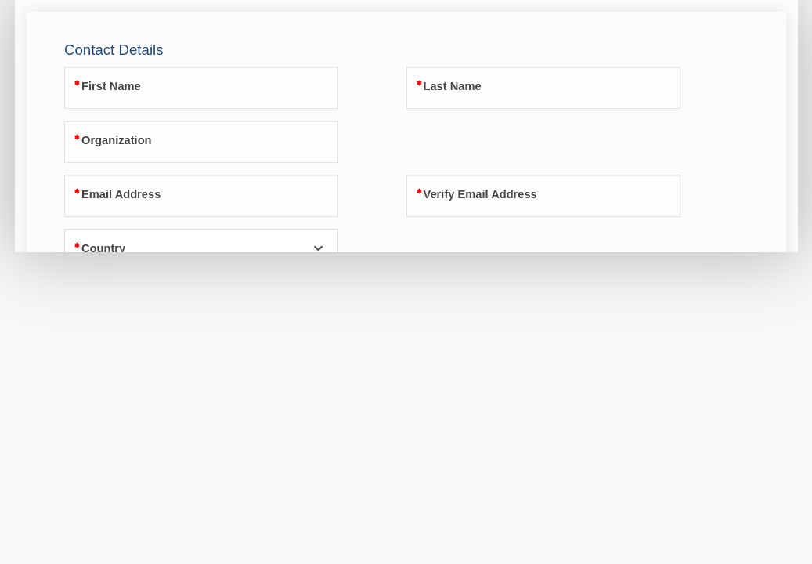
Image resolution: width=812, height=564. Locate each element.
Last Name (453, 86)
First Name (111, 86)
